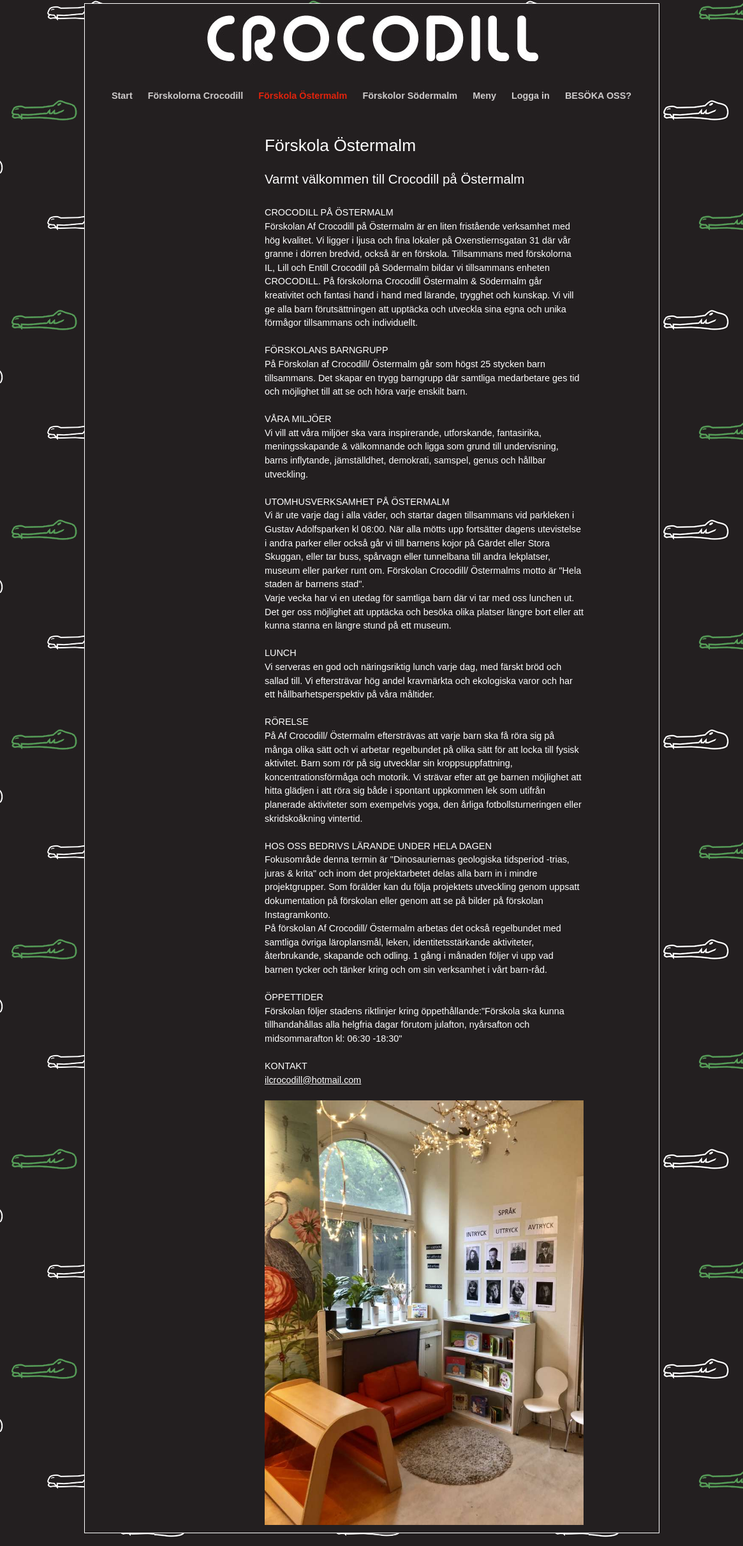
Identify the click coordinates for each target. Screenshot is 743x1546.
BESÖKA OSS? (598, 96)
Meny (484, 96)
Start (122, 96)
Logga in (530, 96)
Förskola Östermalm (302, 96)
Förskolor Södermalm (409, 96)
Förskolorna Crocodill (196, 96)
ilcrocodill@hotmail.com (313, 1080)
